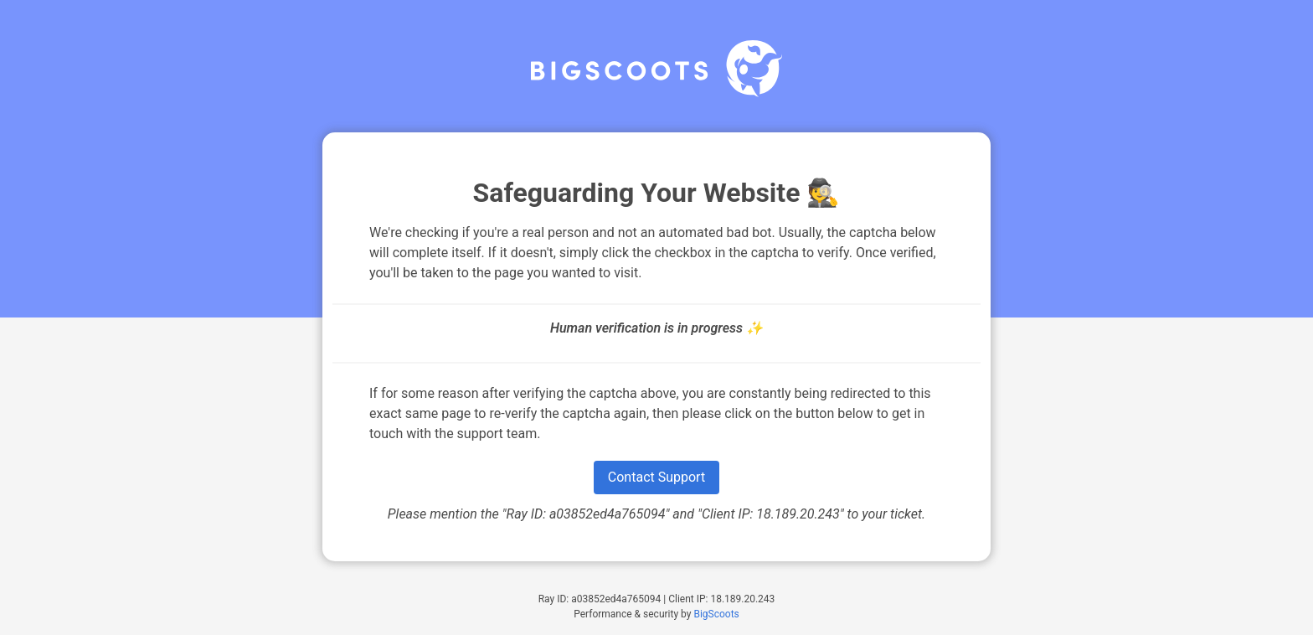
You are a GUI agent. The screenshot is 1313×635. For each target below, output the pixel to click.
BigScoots (716, 614)
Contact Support (656, 477)
